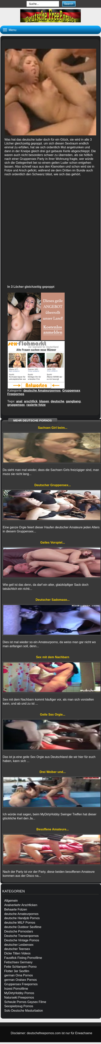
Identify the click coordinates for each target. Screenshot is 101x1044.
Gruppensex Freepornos (21, 984)
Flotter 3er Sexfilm (16, 971)
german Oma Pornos (18, 975)
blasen (44, 401)
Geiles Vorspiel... (52, 542)
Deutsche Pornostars (18, 931)
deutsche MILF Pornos (19, 922)
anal (19, 401)
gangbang (73, 401)
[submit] (69, 4)
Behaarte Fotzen (15, 909)
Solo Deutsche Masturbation (23, 1010)
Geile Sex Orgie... (52, 714)
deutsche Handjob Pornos (22, 918)
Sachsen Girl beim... (52, 427)
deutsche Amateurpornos (42, 390)
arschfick (31, 401)
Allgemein (11, 900)
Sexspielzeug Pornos (18, 1006)
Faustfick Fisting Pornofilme (23, 957)
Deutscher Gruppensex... (52, 485)
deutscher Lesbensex (18, 944)
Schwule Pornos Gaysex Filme (25, 1002)
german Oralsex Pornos (20, 979)
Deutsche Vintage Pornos (21, 940)
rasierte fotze (36, 404)
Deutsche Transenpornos (21, 935)
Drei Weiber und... (53, 772)
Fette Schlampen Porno (20, 966)
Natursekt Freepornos (19, 997)
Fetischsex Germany (18, 962)
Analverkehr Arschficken (20, 905)
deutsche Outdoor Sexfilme (22, 927)
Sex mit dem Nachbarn (52, 657)
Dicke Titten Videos (17, 953)
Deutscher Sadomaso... (53, 599)
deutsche (57, 401)
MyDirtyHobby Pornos (19, 993)
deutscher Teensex (17, 949)
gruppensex (16, 404)
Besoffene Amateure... (52, 829)
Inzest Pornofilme (16, 988)
